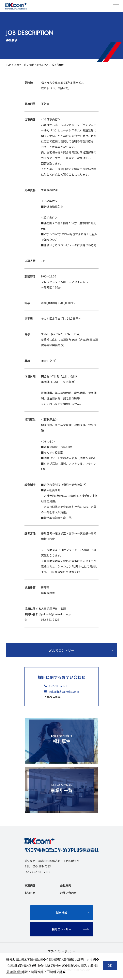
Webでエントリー (81, 650)
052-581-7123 (55, 686)
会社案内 (65, 885)
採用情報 (72, 913)
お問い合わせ (68, 893)
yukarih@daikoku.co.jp (61, 691)
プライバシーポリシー (61, 951)
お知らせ (30, 893)
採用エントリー (70, 929)
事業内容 (30, 885)
